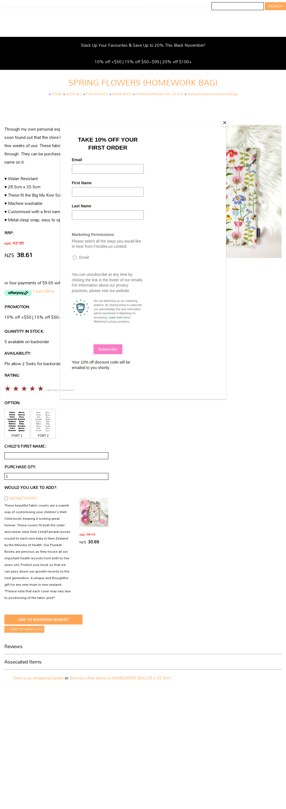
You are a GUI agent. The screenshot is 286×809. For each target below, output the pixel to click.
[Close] (225, 123)
